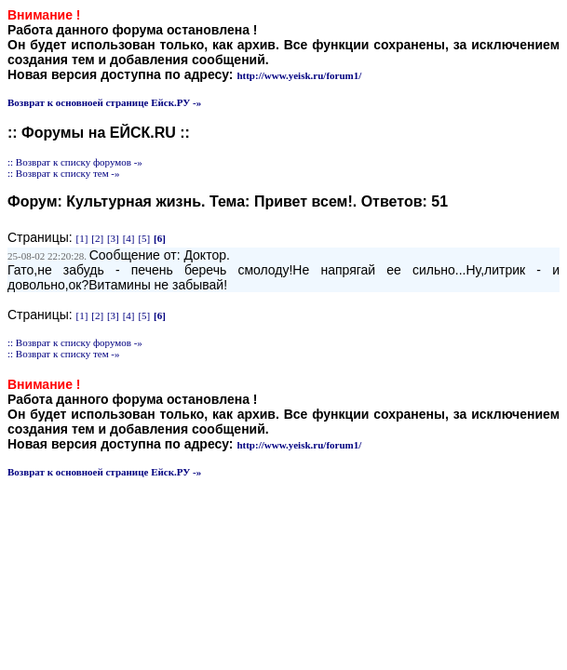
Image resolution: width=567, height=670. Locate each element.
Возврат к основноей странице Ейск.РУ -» (104, 102)
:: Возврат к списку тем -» (63, 173)
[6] (160, 238)
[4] (129, 238)
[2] (97, 238)
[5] (144, 238)
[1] (82, 238)
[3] (113, 238)
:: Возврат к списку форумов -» (74, 162)
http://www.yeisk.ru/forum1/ (298, 75)
